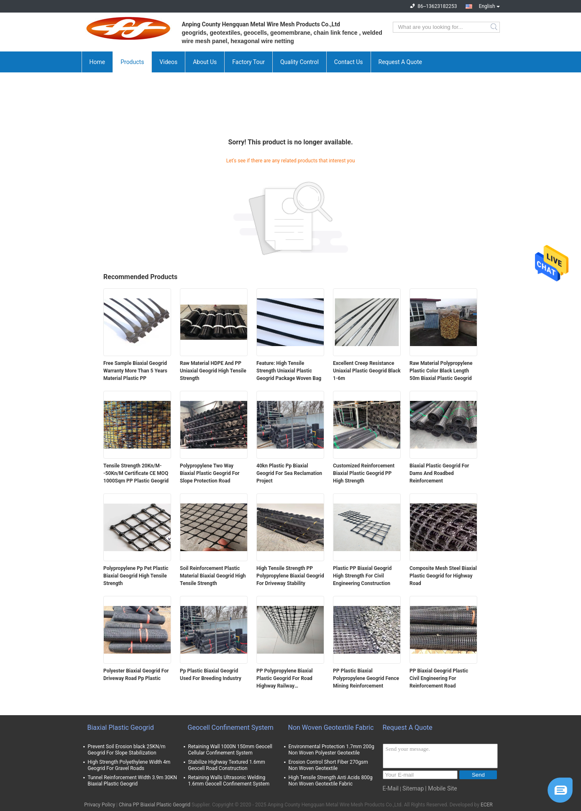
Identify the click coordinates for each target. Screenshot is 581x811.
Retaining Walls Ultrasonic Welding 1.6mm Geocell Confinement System (229, 781)
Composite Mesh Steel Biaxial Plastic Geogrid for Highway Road (443, 575)
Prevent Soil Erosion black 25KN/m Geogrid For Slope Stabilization (127, 750)
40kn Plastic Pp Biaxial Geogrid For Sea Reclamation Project (289, 473)
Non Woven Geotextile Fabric (331, 727)
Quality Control (299, 62)
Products (132, 62)
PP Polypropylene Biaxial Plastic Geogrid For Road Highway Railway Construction (284, 679)
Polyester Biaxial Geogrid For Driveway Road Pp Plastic (136, 674)
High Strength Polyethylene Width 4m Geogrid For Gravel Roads (129, 765)
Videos (168, 62)
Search (494, 27)
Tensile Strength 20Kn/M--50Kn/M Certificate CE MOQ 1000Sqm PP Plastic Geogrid (136, 473)
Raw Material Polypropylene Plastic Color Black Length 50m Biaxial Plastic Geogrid (441, 370)
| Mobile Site (441, 788)
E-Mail (391, 788)
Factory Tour (248, 62)
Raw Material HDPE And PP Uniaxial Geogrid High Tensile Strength (213, 370)
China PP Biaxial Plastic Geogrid (154, 805)
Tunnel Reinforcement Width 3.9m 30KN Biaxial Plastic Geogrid (132, 781)
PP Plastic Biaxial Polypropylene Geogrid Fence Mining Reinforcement (366, 678)
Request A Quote (400, 62)
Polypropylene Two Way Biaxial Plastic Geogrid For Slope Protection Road (209, 473)
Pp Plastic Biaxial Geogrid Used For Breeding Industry (210, 674)
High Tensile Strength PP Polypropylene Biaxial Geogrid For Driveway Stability (290, 575)
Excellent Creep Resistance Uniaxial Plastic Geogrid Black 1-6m (367, 370)
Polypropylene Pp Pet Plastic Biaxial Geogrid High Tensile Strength (136, 575)
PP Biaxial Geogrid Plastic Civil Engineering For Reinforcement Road (439, 678)
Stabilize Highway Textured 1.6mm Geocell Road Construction (226, 765)
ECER (487, 805)
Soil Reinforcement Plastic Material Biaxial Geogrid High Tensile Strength (213, 575)
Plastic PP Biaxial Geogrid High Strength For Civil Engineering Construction (362, 575)
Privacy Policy (99, 805)
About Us (205, 62)
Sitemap (413, 788)
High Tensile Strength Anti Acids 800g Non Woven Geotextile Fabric (331, 781)
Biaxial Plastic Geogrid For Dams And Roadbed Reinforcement (439, 473)
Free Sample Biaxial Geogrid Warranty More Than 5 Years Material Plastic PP (135, 370)
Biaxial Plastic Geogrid (120, 727)
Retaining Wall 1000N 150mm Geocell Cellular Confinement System (230, 750)
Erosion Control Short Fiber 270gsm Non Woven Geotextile (328, 765)
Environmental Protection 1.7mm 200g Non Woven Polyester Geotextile (331, 750)
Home (97, 62)
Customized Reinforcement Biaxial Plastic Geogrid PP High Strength (363, 473)
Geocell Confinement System (231, 727)
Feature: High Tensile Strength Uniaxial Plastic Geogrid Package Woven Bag (288, 370)
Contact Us (348, 62)
